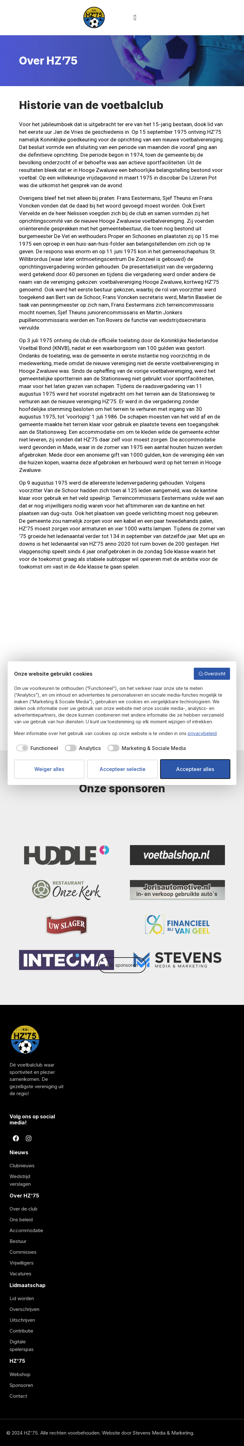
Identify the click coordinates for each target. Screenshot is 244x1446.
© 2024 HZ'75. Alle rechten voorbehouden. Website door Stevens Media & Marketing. (100, 1433)
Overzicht (212, 674)
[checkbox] (36, 748)
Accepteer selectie (122, 769)
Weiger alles (49, 769)
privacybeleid (202, 733)
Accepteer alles (195, 769)
